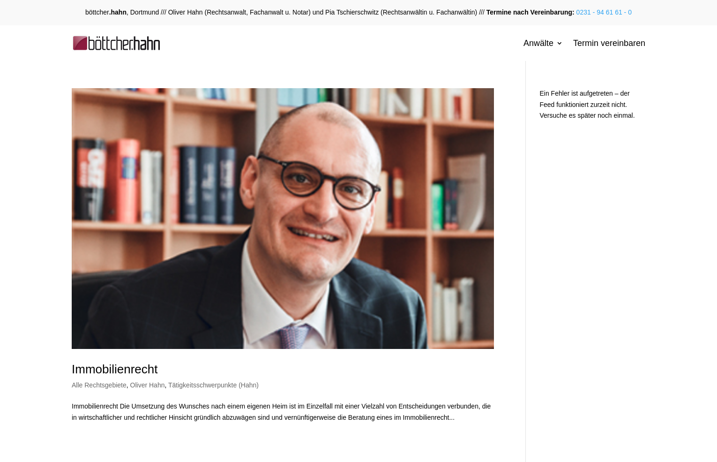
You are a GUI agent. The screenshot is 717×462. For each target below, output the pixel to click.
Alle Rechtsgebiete (99, 385)
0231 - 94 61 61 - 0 (603, 12)
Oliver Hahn (147, 385)
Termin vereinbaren (609, 43)
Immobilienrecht (115, 369)
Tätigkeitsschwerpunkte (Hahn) (213, 385)
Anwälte (538, 43)
